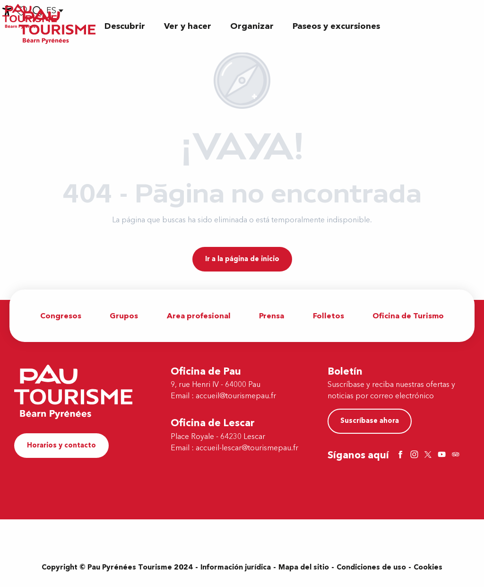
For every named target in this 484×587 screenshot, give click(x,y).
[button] (124, 26)
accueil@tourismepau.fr (236, 396)
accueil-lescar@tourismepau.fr (247, 448)
